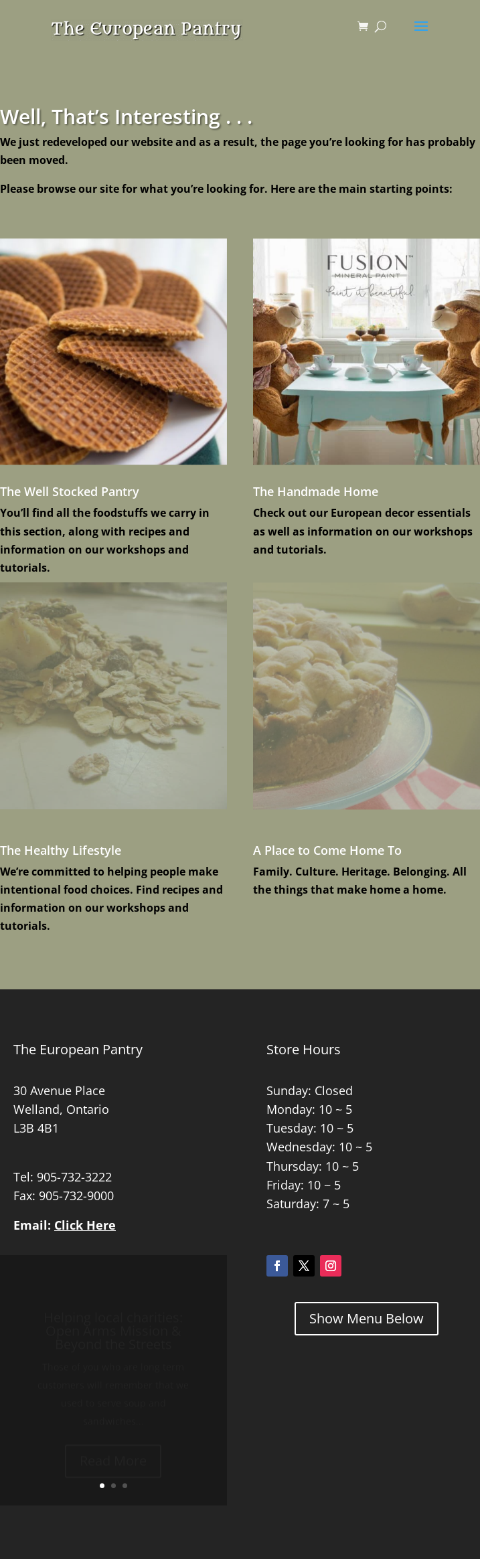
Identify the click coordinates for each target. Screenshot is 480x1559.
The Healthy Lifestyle (60, 850)
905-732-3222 (74, 1177)
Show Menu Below (366, 1318)
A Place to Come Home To (327, 850)
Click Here (85, 1225)
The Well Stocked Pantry (69, 491)
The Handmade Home (315, 491)
